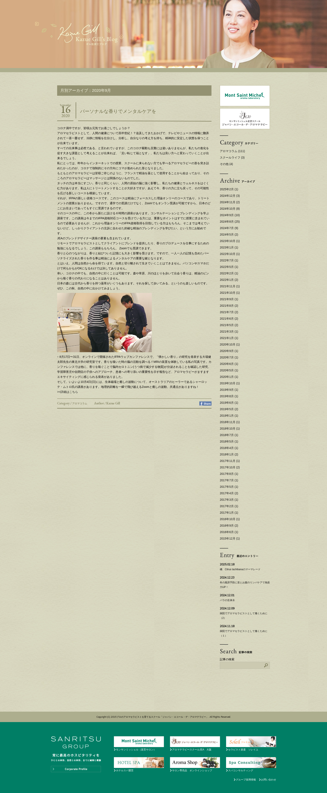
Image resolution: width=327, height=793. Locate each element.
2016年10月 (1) (230, 519)
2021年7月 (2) (229, 312)
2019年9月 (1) (229, 389)
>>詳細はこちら (67, 391)
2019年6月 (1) (229, 402)
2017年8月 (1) (229, 473)
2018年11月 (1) (230, 422)
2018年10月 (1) (230, 428)
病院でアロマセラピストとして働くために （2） (245, 612)
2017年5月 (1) (229, 486)
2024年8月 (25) (230, 221)
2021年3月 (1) (229, 331)
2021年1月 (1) (229, 338)
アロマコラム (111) (232, 151)
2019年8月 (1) (229, 396)
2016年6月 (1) (229, 532)
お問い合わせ (268, 779)
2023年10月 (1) (230, 241)
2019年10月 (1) (230, 383)
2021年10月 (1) (230, 292)
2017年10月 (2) (230, 467)
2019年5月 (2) (229, 409)
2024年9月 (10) (230, 215)
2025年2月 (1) (229, 189)
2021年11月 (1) (230, 286)
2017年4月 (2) (229, 493)
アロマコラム (79, 403)
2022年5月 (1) (229, 267)
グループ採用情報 (246, 779)
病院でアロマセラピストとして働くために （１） (245, 630)
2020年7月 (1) (229, 357)
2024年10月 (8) (230, 208)
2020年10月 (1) (230, 344)
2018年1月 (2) (229, 454)
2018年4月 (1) (229, 448)
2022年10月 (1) (230, 254)
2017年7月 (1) (229, 480)
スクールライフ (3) (232, 157)
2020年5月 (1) (229, 370)
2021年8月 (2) (229, 305)
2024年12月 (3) (230, 195)
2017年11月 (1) (230, 461)
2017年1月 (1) (229, 512)
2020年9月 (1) (229, 351)
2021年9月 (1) (229, 299)
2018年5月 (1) (229, 441)
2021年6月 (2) (229, 318)
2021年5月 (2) (229, 325)
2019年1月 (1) (229, 415)
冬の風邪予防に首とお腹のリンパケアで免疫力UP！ (245, 582)
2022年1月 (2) (229, 279)
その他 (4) (226, 164)
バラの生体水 (245, 597)
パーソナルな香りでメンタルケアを (118, 111)
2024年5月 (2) (229, 234)
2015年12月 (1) (230, 538)
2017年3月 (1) (229, 499)
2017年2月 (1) (229, 506)
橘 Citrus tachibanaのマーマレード (245, 566)
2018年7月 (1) (229, 435)
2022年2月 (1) (229, 273)
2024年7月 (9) (229, 228)
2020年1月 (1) (229, 376)
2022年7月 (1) (229, 260)
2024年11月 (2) (230, 202)
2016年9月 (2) (229, 525)
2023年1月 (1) (229, 247)
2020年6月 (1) (229, 364)
